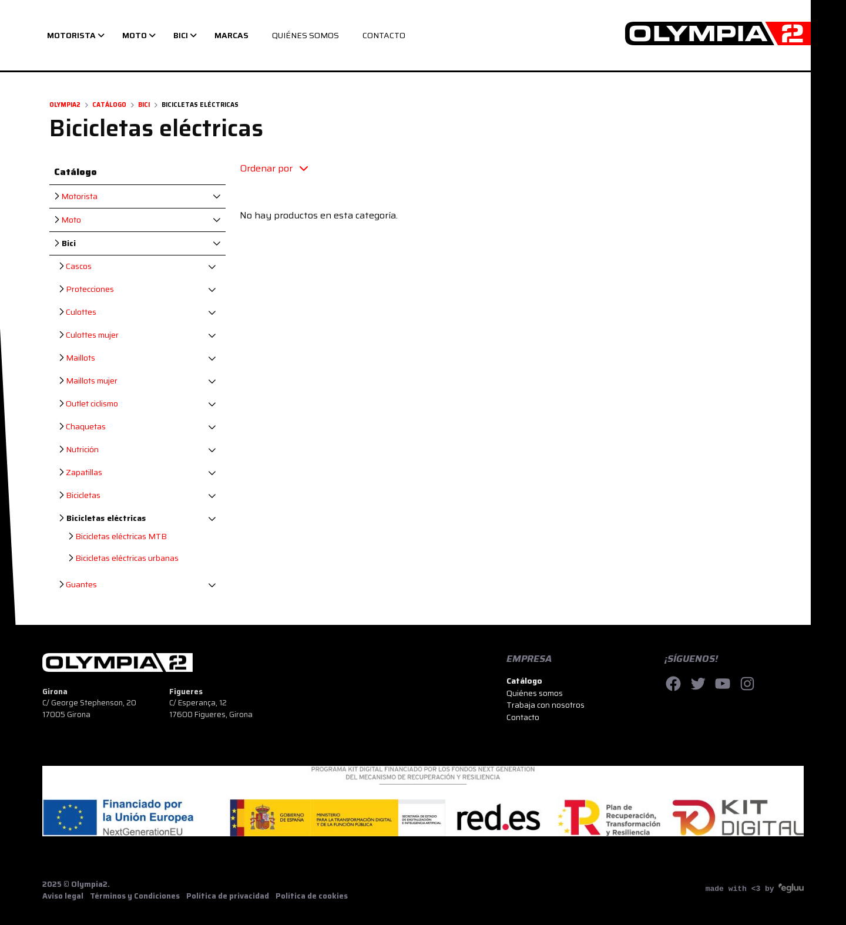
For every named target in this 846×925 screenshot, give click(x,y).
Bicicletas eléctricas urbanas (123, 558)
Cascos (75, 266)
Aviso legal (62, 896)
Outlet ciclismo (88, 404)
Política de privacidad (227, 896)
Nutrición (79, 449)
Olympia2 (64, 105)
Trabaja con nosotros (545, 704)
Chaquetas (82, 427)
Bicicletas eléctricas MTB (117, 536)
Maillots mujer (88, 381)
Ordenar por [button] (274, 168)
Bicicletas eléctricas (102, 518)
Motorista (76, 196)
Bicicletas (79, 495)
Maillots (77, 358)
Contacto (522, 717)
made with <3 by (755, 888)
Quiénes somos (534, 693)
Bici (144, 105)
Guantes (78, 584)
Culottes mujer (89, 335)
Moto (67, 220)
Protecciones (86, 289)
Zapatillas (80, 472)
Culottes (77, 312)
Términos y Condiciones (135, 896)
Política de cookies (312, 896)
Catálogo (109, 105)
